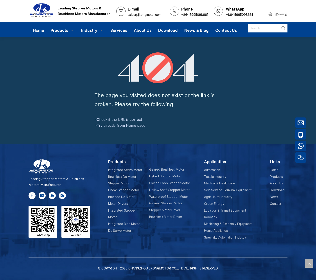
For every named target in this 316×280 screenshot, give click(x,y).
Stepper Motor (118, 183)
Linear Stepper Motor (123, 190)
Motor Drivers (118, 203)
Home (274, 170)
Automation (212, 170)
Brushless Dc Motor (122, 176)
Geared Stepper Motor (165, 203)
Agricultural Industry (218, 197)
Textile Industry (215, 176)
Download (277, 190)
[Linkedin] (42, 195)
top (309, 263)
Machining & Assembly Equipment (228, 224)
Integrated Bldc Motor (124, 224)
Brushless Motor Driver (165, 217)
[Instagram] (62, 195)
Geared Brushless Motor (166, 169)
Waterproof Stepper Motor (168, 196)
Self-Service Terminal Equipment (227, 190)
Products (276, 176)
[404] (158, 67)
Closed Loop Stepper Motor (169, 183)
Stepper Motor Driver (164, 210)
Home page (135, 125)
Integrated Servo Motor (125, 170)
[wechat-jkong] (75, 222)
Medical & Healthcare (219, 183)
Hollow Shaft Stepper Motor (169, 190)
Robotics (210, 217)
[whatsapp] (43, 222)
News (274, 197)
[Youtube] (52, 195)
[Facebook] (32, 195)
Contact (275, 203)
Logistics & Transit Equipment (225, 210)
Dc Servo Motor (119, 230)
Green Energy (214, 203)
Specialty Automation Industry (225, 237)
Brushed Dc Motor (121, 197)
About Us (276, 183)
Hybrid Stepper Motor (165, 176)
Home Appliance (216, 230)
